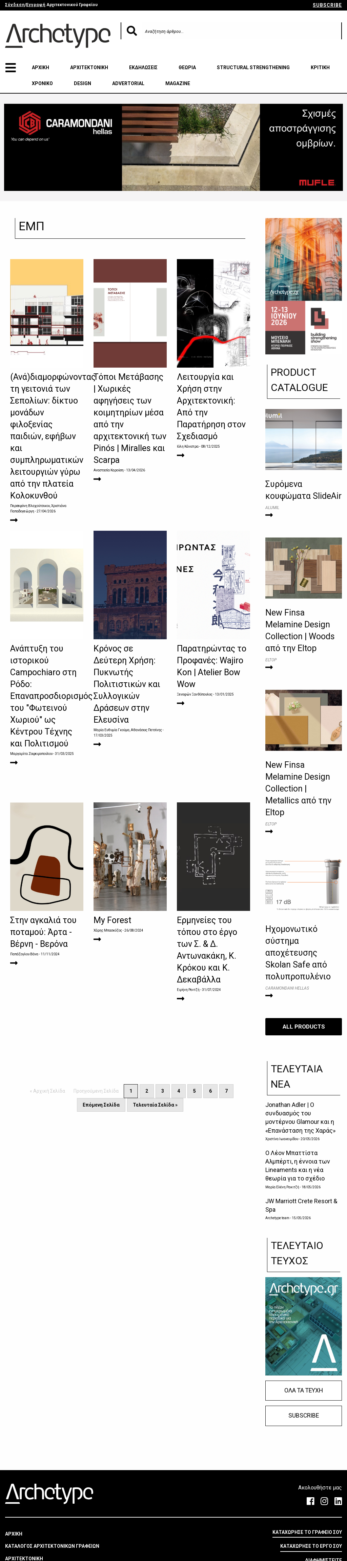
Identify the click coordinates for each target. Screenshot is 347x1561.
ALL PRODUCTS (304, 1026)
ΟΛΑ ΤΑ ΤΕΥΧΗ (303, 1390)
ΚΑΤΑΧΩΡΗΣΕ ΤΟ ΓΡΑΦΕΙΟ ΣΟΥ (307, 1532)
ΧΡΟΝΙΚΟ (42, 83)
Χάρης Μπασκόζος (108, 930)
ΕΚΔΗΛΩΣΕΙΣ (143, 67)
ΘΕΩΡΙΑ (187, 67)
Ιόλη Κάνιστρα (188, 446)
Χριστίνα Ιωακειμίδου (281, 1139)
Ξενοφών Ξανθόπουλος (194, 694)
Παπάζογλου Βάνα (24, 954)
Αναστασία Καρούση (109, 470)
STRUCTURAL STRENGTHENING (253, 67)
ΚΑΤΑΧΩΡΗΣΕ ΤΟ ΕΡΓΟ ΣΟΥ (311, 1546)
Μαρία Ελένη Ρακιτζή (282, 1187)
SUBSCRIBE (327, 5)
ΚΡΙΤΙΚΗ (320, 67)
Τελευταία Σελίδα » (155, 1105)
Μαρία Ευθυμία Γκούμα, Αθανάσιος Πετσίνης (128, 730)
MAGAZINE (177, 83)
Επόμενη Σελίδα (101, 1105)
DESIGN (82, 83)
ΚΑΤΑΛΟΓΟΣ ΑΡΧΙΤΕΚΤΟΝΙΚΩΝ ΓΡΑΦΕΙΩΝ (52, 1546)
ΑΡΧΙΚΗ (40, 67)
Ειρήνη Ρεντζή (188, 990)
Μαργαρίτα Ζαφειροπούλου (31, 754)
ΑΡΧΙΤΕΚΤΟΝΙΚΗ (89, 67)
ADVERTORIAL (128, 83)
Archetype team (277, 1218)
